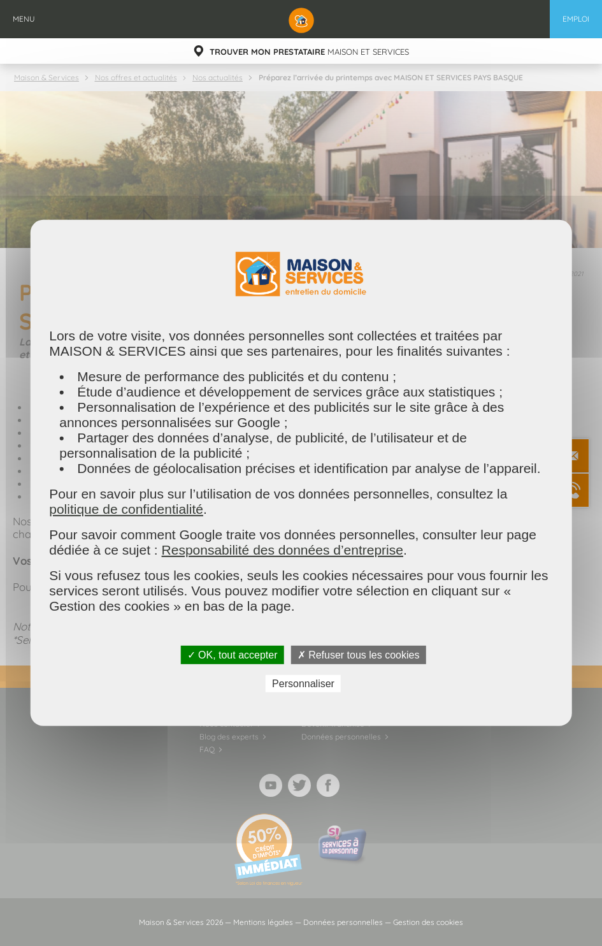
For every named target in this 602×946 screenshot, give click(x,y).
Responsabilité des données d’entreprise (282, 549)
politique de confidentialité (126, 509)
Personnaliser (303, 683)
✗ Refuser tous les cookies (358, 655)
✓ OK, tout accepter (232, 655)
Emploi (576, 19)
